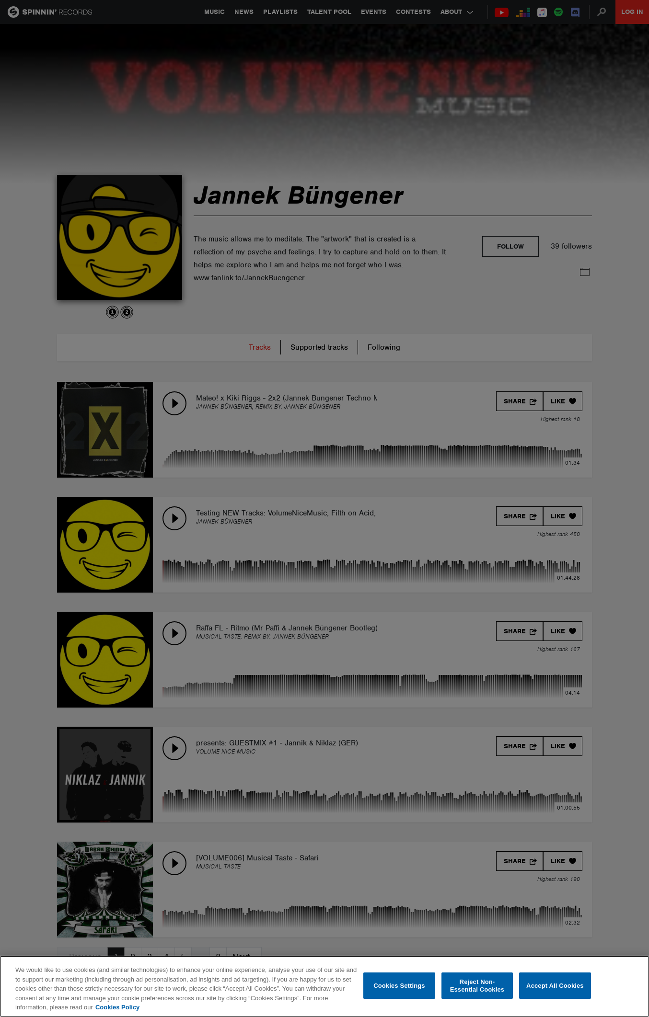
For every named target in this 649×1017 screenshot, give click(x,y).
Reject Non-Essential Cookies (477, 985)
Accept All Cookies (555, 985)
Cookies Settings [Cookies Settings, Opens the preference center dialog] (399, 985)
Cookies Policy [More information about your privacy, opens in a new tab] (117, 1007)
